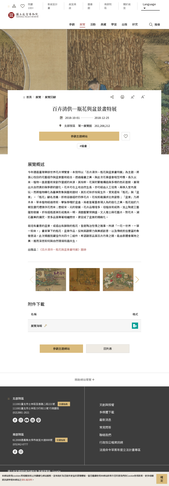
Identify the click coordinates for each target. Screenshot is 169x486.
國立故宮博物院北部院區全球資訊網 (23, 15)
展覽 (38, 97)
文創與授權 (106, 405)
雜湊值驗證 (45, 325)
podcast (38, 420)
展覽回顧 (50, 97)
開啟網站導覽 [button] (83, 380)
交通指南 (63, 404)
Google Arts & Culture (32, 420)
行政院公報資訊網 (111, 442)
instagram (21, 420)
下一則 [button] (137, 279)
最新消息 (105, 419)
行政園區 (54, 408)
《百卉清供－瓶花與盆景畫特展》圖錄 (62, 249)
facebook (15, 420)
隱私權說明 (26, 479)
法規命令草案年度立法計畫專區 (120, 450)
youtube (26, 420)
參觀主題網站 (79, 136)
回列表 (108, 348)
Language (149, 4)
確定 (161, 478)
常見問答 (105, 427)
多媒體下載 (106, 412)
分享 (112, 97)
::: (9, 6)
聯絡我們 (105, 435)
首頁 (29, 97)
